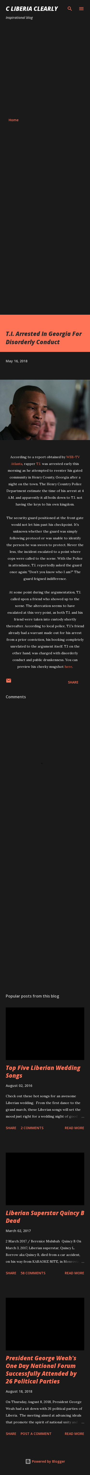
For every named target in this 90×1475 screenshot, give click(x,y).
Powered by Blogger (45, 1461)
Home (13, 120)
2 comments (32, 1128)
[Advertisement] (45, 69)
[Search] (70, 9)
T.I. (38, 464)
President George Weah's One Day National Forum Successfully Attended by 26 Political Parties (41, 1369)
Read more (74, 1128)
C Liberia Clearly (32, 9)
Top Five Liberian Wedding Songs (43, 1071)
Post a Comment (36, 1433)
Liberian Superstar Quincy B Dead (45, 1217)
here (68, 666)
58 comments (33, 1273)
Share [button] (73, 682)
